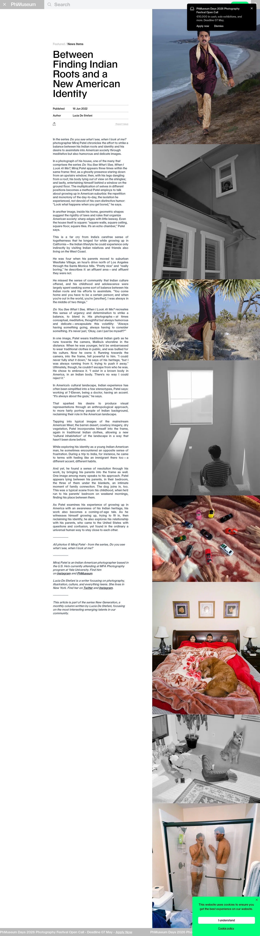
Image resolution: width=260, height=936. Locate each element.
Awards (13, 29)
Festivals (14, 39)
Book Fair (13, 70)
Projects (13, 52)
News (11, 43)
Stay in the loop (15, 112)
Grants (10, 65)
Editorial (12, 20)
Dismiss (219, 25)
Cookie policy (226, 928)
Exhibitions (16, 34)
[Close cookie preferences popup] (257, 900)
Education (13, 59)
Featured (14, 25)
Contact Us (9, 120)
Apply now (202, 25)
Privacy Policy (11, 123)
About (8, 93)
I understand (226, 920)
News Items (75, 44)
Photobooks (17, 48)
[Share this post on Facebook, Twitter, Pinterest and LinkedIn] (54, 124)
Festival (11, 76)
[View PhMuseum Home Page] (23, 4)
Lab (7, 82)
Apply (37, 65)
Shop (7, 98)
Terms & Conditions (14, 126)
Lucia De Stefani (82, 115)
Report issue (122, 124)
